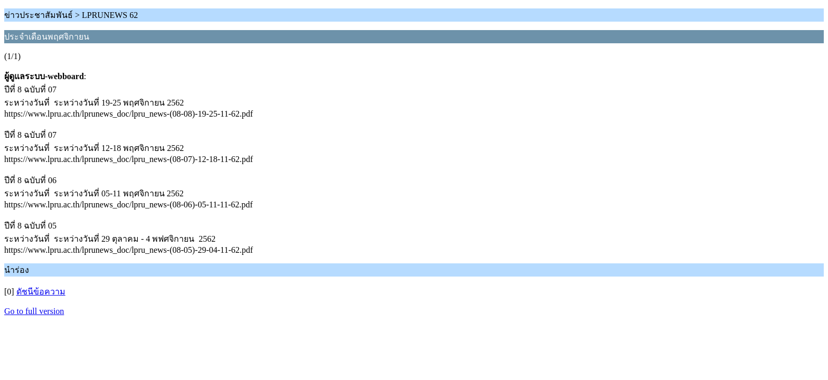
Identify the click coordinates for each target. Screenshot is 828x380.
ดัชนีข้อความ (40, 291)
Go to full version (34, 311)
